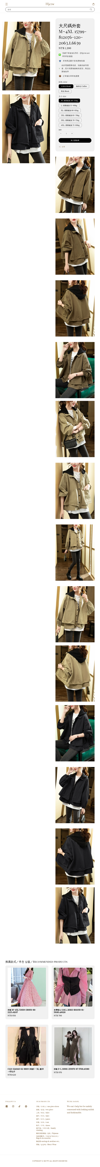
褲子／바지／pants (43, 1119)
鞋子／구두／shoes (43, 1125)
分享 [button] (62, 147)
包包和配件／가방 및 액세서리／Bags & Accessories (47, 1137)
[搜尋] (91, 9)
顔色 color (63, 82)
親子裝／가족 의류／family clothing (46, 1129)
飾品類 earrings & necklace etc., (48, 1141)
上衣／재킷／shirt (42, 1113)
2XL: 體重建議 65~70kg (70, 115)
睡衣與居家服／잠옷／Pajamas (47, 1133)
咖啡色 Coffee (81, 86)
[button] (6, 4)
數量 (60, 130)
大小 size (62, 96)
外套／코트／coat (42, 1122)
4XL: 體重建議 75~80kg (70, 125)
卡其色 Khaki (66, 86)
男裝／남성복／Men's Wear (46, 1144)
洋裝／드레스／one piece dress (47, 1106)
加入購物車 (75, 140)
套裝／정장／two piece (44, 1110)
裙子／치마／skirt (42, 1116)
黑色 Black (65, 91)
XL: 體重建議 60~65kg (69, 110)
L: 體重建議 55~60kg (69, 105)
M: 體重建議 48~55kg (69, 100)
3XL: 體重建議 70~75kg (70, 120)
